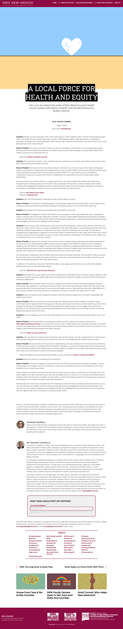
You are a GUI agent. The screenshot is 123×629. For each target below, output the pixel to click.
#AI (48, 538)
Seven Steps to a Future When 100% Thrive (84, 567)
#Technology (69, 552)
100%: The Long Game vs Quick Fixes (36, 567)
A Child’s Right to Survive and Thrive (12, 618)
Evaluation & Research (84, 3)
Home (55, 3)
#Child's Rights (69, 541)
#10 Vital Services (34, 536)
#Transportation (87, 552)
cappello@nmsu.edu (90, 491)
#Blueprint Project (35, 541)
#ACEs (32, 538)
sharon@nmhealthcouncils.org (28, 324)
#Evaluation (50, 543)
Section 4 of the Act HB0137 (83, 355)
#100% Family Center (53, 536)
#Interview (33, 547)
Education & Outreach (103, 3)
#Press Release (34, 550)
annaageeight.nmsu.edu (52, 526)
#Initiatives (86, 545)
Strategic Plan (32, 195)
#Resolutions (51, 550)
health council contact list (36, 333)
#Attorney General (87, 538)
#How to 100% (69, 545)
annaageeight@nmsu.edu (26, 526)
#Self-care (33, 552)
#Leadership (51, 547)
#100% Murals (69, 536)
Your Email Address (38, 505)
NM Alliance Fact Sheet (35, 193)
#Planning (68, 547)
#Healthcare (33, 545)
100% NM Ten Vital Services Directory (40, 270)
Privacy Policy (52, 624)
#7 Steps (84, 536)
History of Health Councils (37, 157)
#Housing (50, 545)
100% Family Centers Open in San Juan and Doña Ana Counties (59, 595)
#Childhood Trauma (88, 541)
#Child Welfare (51, 541)
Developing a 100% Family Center (12, 620)
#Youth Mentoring (35, 556)
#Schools (67, 550)
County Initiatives (66, 3)
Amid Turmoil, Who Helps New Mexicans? (92, 594)
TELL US (72, 624)
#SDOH (84, 550)
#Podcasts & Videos (88, 547)
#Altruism (68, 538)
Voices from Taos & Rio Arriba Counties (29, 594)
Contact (117, 3)
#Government (86, 543)
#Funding (68, 543)
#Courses (32, 543)
